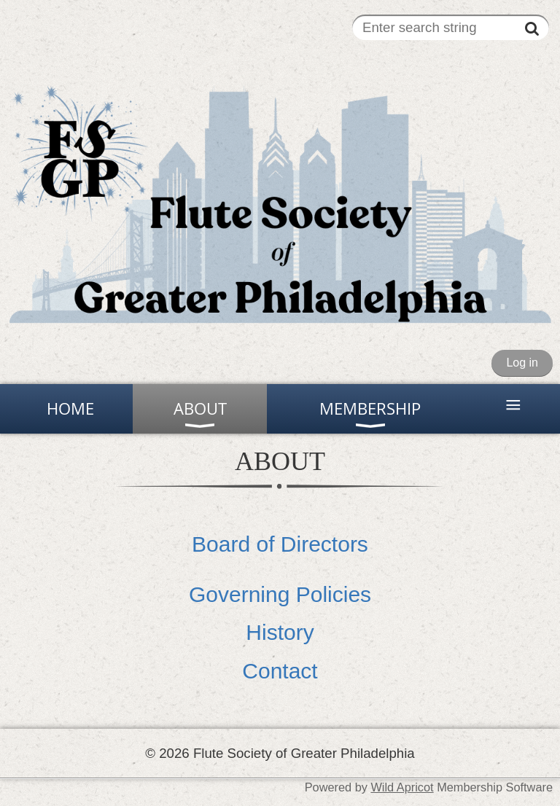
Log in (522, 362)
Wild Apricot (401, 787)
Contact (279, 671)
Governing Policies (280, 594)
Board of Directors (280, 544)
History (280, 632)
